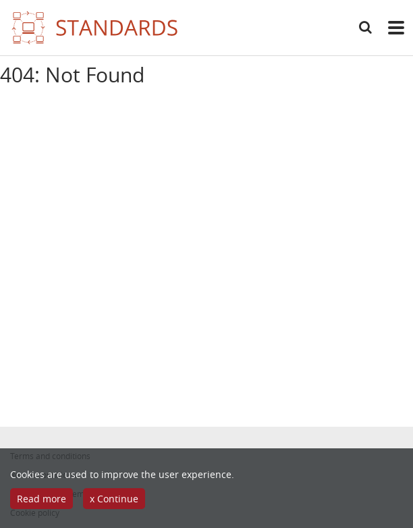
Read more (41, 498)
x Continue (114, 498)
